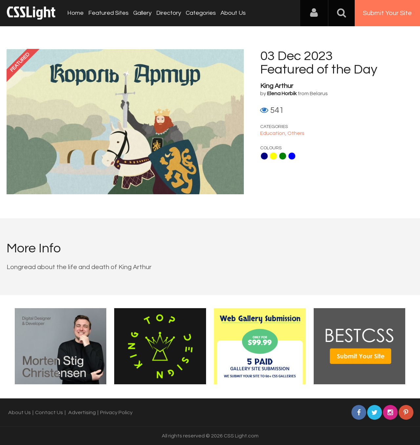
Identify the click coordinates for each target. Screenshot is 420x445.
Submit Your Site (387, 13)
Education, (273, 133)
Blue (292, 156)
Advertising (82, 412)
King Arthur (276, 86)
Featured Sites (108, 13)
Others (295, 133)
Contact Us (49, 412)
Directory (168, 13)
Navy (264, 156)
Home (75, 13)
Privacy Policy (116, 412)
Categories (201, 13)
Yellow (273, 156)
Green (283, 156)
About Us (233, 13)
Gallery (142, 13)
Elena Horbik (282, 93)
